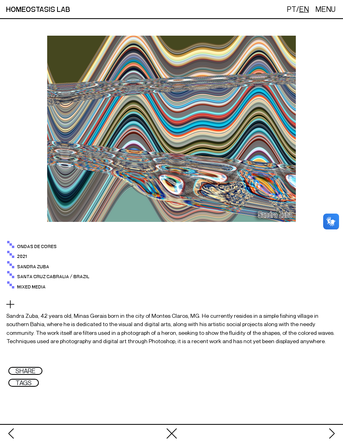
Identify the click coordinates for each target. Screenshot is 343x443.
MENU (325, 9)
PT (291, 9)
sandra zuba (33, 267)
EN (304, 9)
